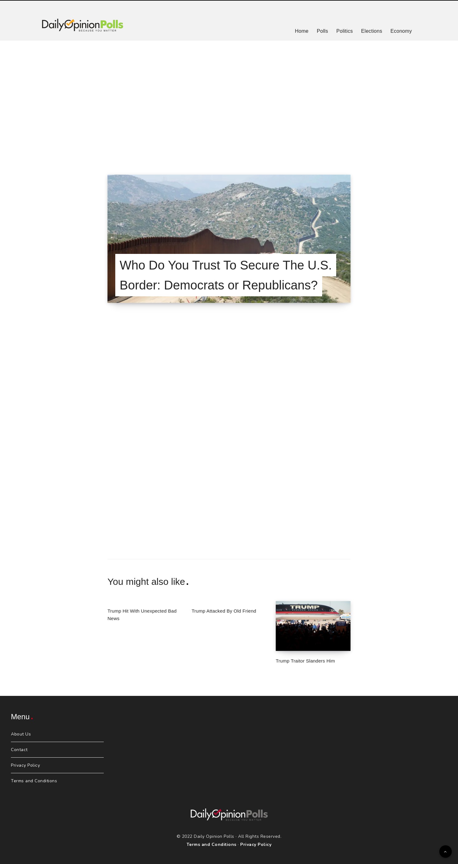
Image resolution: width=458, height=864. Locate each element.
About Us (21, 734)
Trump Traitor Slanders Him (305, 660)
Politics (344, 31)
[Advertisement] (229, 99)
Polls (322, 31)
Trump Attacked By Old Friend (224, 611)
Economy (401, 31)
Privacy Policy (25, 765)
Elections (371, 31)
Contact (19, 750)
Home (301, 31)
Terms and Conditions (34, 781)
